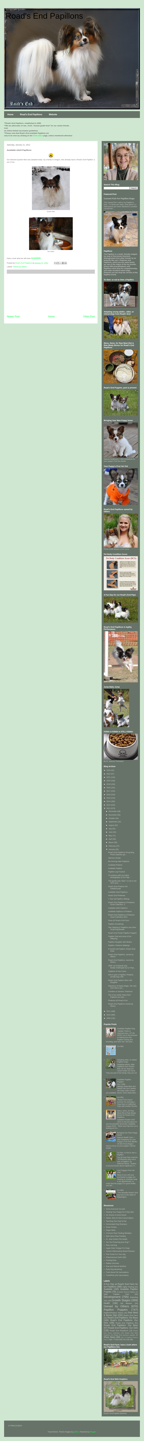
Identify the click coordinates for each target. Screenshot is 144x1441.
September (113, 822)
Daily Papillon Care (116, 1294)
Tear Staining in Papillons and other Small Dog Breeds (122, 928)
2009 (108, 1018)
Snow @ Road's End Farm (118, 920)
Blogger (93, 1432)
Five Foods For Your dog (115, 1254)
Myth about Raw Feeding (116, 1236)
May (110, 836)
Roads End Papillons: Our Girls (123, 1328)
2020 (108, 781)
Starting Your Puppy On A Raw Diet (120, 1212)
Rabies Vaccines (112, 1263)
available (36, 258)
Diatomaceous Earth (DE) (116, 1257)
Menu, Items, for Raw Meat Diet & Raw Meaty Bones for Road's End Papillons (126, 1114)
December (113, 811)
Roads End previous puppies (124, 1335)
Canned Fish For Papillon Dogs (119, 198)
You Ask (126, 1339)
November (113, 815)
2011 (108, 1011)
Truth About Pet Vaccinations (117, 1272)
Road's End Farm (131, 1315)
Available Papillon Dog (126, 1029)
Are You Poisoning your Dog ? (118, 1242)
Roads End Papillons (124, 1323)
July (110, 829)
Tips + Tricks (114, 1339)
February (112, 846)
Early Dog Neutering (114, 1269)
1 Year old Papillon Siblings (119, 899)
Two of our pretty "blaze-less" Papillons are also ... (119, 996)
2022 (108, 774)
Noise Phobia (111, 1227)
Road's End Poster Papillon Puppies (122, 933)
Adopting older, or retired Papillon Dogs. (126, 1061)
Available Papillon (115, 868)
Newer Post (13, 316)
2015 (108, 798)
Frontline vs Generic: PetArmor (120, 991)
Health (107, 1303)
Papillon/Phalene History (113, 1313)
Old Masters (126, 1303)
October (112, 818)
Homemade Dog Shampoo (116, 1224)
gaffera (76, 1432)
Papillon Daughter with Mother (120, 942)
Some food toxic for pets (115, 1209)
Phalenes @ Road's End (117, 1000)
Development (112, 1296)
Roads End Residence (119, 1331)
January (112, 849)
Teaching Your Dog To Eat (116, 1221)
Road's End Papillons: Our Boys (122, 1317)
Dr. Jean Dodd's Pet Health (116, 1239)
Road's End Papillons (44, 15)
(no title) (120, 1046)
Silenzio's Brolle (114, 858)
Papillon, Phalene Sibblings (119, 945)
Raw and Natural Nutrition (116, 1266)
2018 (108, 788)
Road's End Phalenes (116, 895)
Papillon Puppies (116, 1309)
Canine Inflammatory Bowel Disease (120, 1251)
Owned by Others (20, 267)
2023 (108, 770)
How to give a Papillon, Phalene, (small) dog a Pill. (121, 976)
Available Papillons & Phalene (120, 911)
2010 (108, 1015)
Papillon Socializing (115, 924)
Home (10, 114)
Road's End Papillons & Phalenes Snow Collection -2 (121, 903)
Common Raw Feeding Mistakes (119, 1233)
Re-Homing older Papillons (118, 861)
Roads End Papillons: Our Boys (121, 1325)
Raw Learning (111, 1245)
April (111, 839)
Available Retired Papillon (126, 1292)
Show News (109, 1337)
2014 (108, 801)
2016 (108, 795)
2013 (108, 805)
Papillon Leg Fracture (116, 872)
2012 (108, 808)
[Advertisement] (50, 294)
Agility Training (128, 1287)
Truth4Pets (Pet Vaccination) (117, 1275)
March (111, 842)
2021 (108, 777)
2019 (108, 784)
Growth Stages (121, 1300)
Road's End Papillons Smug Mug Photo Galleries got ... (121, 853)
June (111, 832)
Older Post (89, 316)
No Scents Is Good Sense (116, 1215)
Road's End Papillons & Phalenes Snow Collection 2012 (121, 916)
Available (108, 1289)
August (112, 825)
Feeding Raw (111, 1260)
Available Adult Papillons (117, 892)
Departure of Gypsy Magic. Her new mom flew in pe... (122, 987)
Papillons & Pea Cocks (117, 971)
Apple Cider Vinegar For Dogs (118, 1248)
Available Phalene (115, 865)
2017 (108, 791)
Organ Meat (110, 1230)
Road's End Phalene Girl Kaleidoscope (117, 887)
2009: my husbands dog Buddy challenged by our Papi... (121, 967)
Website (53, 114)
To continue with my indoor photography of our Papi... (119, 876)
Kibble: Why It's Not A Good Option (119, 1218)
